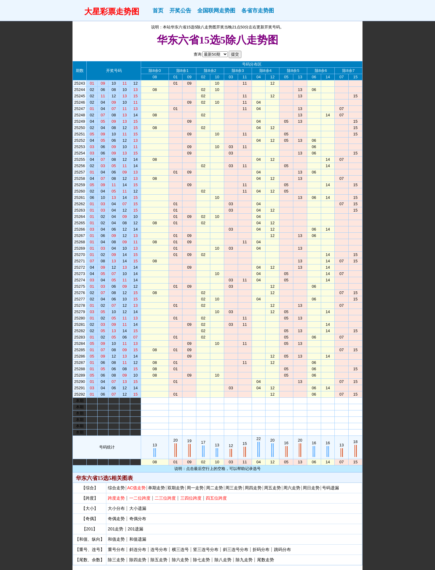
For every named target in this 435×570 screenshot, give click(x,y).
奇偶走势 (116, 518)
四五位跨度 (216, 498)
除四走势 (137, 559)
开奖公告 (180, 11)
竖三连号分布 (205, 549)
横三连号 (180, 549)
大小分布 (116, 508)
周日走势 (311, 487)
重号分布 (116, 549)
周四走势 (253, 487)
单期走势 (156, 487)
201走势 (115, 528)
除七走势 (201, 559)
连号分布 (158, 549)
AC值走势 (136, 487)
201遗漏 (135, 528)
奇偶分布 (137, 518)
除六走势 (180, 559)
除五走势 (158, 559)
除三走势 (116, 559)
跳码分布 (282, 549)
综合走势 (116, 487)
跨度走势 (116, 498)
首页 (158, 11)
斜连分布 (137, 549)
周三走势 (233, 487)
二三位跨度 (165, 498)
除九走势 (244, 559)
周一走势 (195, 487)
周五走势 (272, 487)
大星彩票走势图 (111, 11)
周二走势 (214, 487)
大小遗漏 (137, 508)
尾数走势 (265, 559)
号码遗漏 (330, 487)
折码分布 (261, 549)
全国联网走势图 (216, 11)
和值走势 (116, 539)
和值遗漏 (137, 539)
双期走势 (175, 487)
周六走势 (291, 487)
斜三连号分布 (235, 549)
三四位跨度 (190, 498)
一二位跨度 (139, 498)
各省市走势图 (257, 11)
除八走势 (222, 559)
